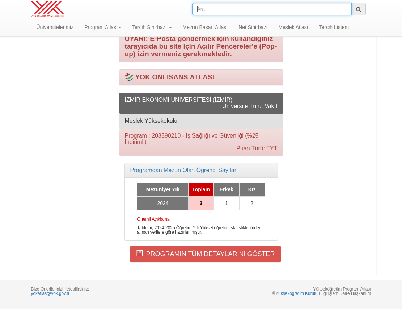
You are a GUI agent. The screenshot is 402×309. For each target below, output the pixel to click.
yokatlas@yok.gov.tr (50, 293)
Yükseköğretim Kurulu (296, 293)
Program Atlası (102, 27)
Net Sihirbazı (252, 27)
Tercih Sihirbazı (152, 27)
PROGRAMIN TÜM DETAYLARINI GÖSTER (205, 254)
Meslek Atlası (293, 27)
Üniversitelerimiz (55, 27)
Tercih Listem (334, 27)
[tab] (201, 170)
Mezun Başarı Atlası (205, 27)
